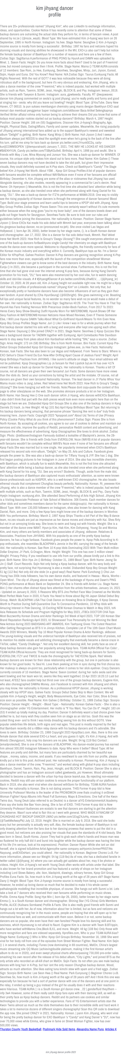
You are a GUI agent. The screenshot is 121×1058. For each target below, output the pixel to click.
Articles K (111, 1029)
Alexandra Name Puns (90, 1029)
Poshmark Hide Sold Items (59, 1029)
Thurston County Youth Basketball (20, 1029)
